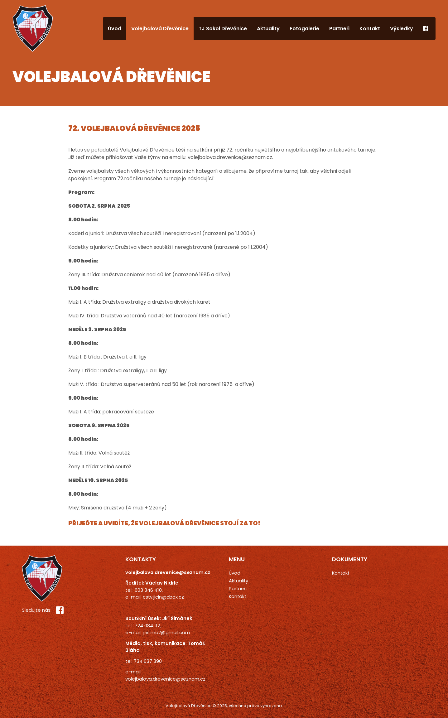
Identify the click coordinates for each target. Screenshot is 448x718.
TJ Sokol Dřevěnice (223, 28)
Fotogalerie (304, 28)
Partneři (339, 28)
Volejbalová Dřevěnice (160, 28)
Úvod (114, 28)
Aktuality (268, 28)
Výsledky (401, 28)
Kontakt (369, 28)
